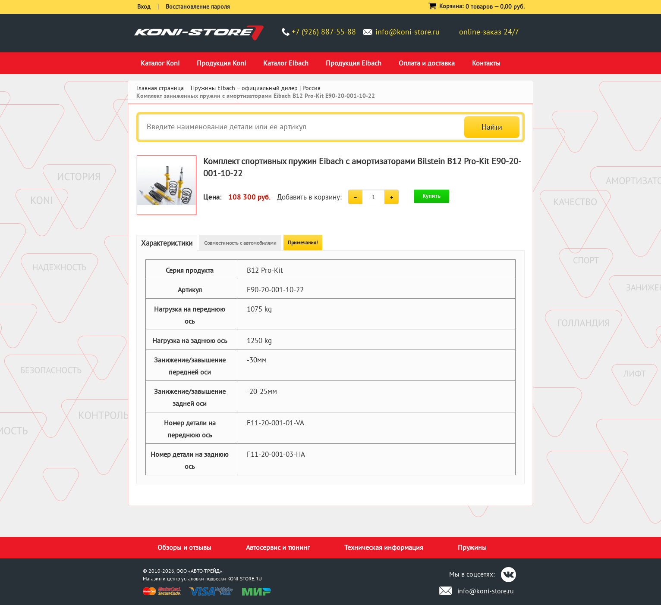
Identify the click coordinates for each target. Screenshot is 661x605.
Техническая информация (383, 547)
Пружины (472, 547)
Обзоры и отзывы (184, 547)
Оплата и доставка (427, 63)
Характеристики (166, 243)
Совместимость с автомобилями (240, 243)
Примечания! (303, 242)
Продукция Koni (221, 63)
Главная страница (160, 88)
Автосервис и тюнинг (278, 547)
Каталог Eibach (285, 63)
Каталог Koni (160, 63)
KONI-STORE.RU (244, 578)
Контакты (486, 63)
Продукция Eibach (353, 63)
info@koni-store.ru (407, 32)
